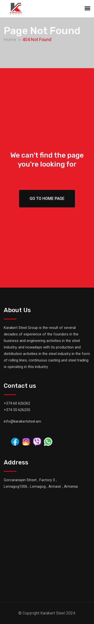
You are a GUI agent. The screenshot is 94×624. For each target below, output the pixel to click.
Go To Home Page (47, 198)
